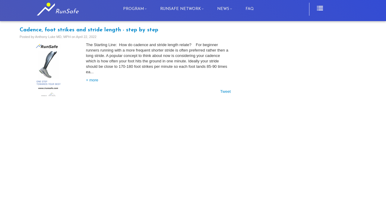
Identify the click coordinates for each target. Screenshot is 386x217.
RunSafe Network (182, 9)
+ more (92, 80)
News (224, 9)
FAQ (249, 9)
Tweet (225, 91)
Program (135, 9)
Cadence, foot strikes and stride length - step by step (89, 30)
